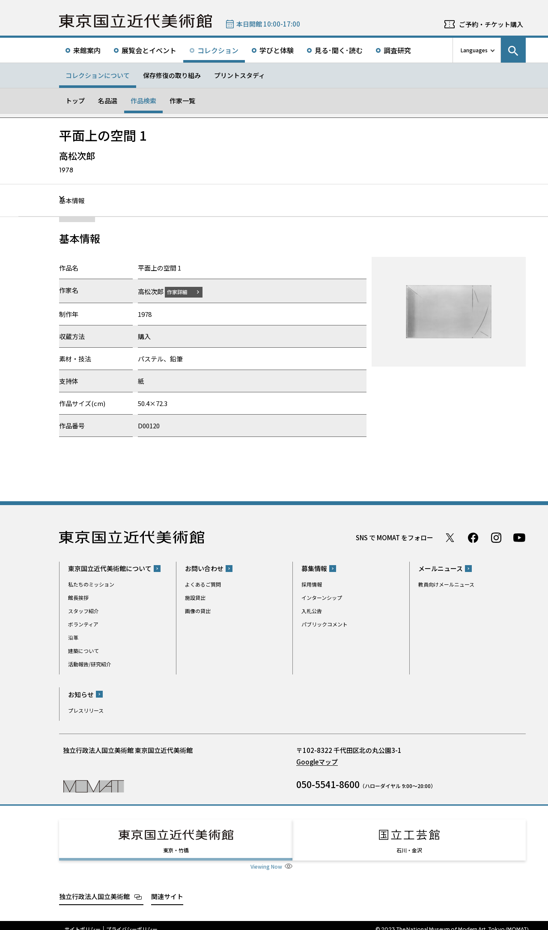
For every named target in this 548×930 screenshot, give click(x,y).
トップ (75, 100)
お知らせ (81, 693)
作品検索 (143, 100)
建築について (83, 650)
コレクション (217, 50)
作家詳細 (182, 291)
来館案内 (87, 50)
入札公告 (311, 610)
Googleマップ (317, 761)
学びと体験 (276, 50)
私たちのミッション (91, 584)
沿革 (73, 637)
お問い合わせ (204, 568)
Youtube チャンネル (519, 537)
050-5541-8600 (328, 783)
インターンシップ (321, 597)
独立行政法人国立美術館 (94, 888)
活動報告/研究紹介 (89, 664)
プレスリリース (86, 709)
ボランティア (83, 624)
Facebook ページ (473, 537)
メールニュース (440, 568)
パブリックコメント (324, 624)
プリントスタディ (239, 75)
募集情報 (314, 568)
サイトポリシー (83, 921)
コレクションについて (98, 75)
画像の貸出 (198, 610)
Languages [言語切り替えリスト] (474, 50)
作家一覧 (182, 100)
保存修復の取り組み (172, 75)
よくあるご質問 (203, 584)
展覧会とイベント (149, 50)
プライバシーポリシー (132, 921)
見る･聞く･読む (339, 50)
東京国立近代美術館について (110, 568)
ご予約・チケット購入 (491, 24)
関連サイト (167, 888)
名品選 (107, 100)
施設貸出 (195, 597)
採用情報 (311, 584)
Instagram (496, 537)
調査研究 (397, 50)
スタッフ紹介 (83, 610)
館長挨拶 (78, 597)
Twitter (450, 537)
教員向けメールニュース (446, 584)
